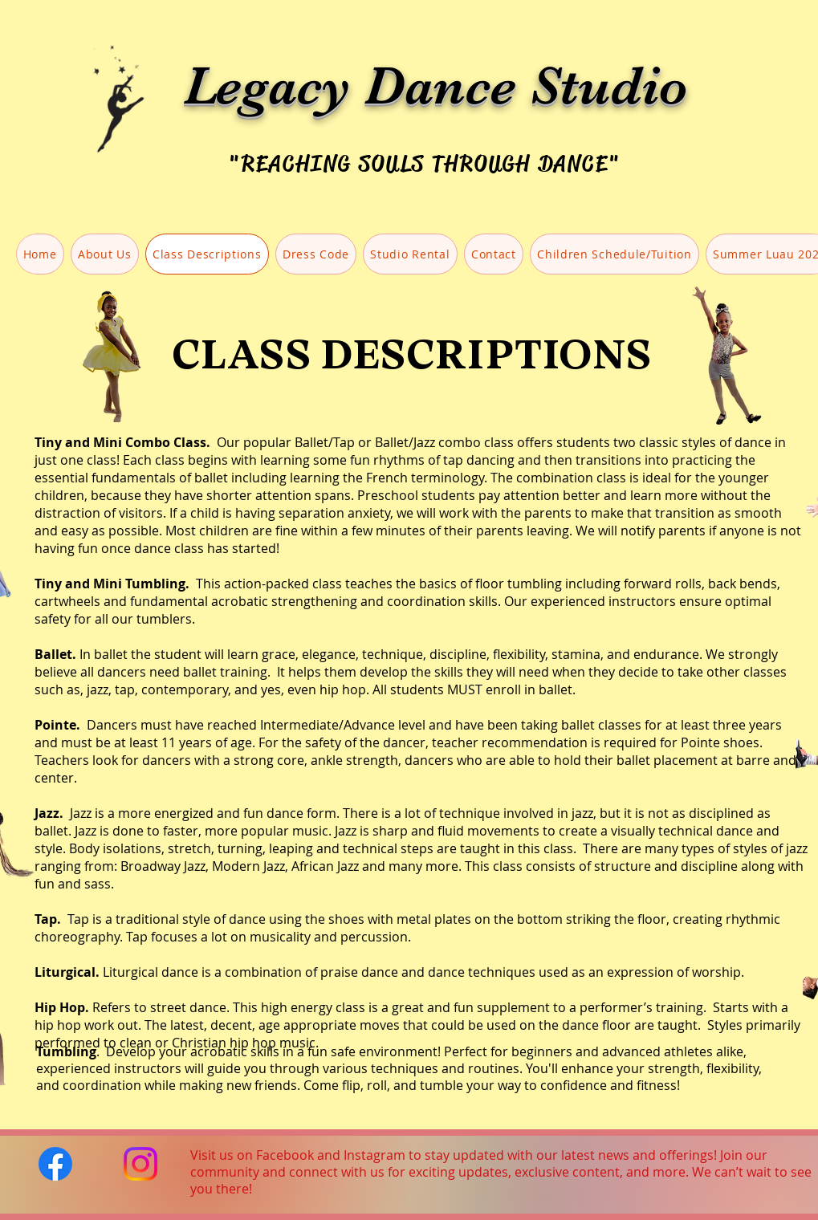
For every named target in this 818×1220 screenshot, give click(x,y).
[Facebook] (55, 1163)
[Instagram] (140, 1163)
